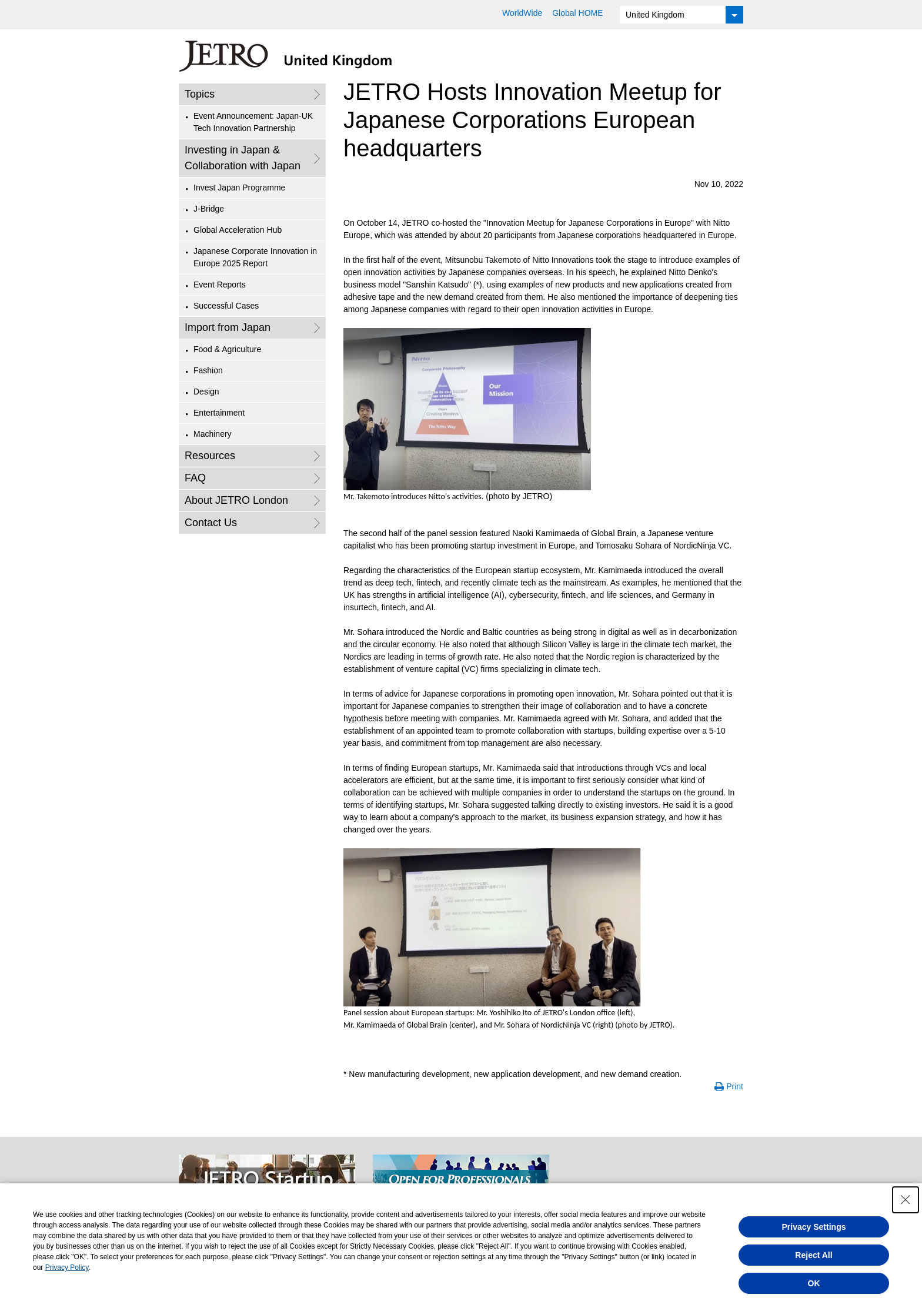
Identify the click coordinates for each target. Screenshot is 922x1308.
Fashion (208, 370)
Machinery (212, 434)
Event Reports (219, 284)
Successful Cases (226, 305)
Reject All (813, 1255)
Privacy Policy (67, 1267)
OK (814, 1283)
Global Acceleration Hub (237, 230)
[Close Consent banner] (905, 1200)
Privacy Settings (814, 1227)
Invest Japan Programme (239, 187)
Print (734, 1086)
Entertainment (219, 412)
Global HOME (577, 13)
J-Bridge (208, 208)
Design (206, 391)
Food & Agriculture (227, 349)
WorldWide (522, 13)
